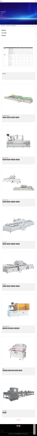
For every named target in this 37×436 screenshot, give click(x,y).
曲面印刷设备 (14, 25)
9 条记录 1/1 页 (18, 419)
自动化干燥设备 (8, 25)
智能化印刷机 (3, 25)
